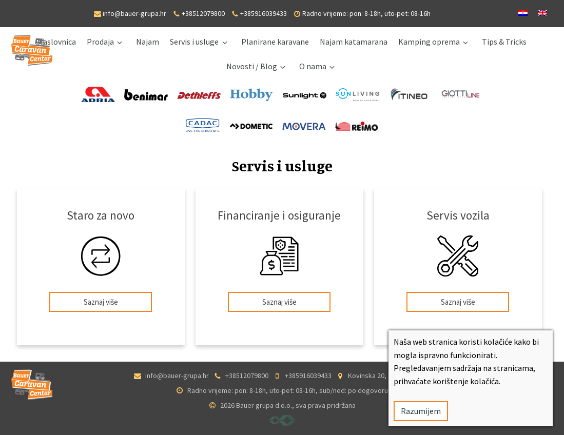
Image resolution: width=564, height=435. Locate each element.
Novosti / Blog (251, 66)
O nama (312, 66)
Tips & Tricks (504, 41)
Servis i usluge (194, 41)
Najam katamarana (353, 41)
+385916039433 (263, 13)
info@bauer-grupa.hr (134, 13)
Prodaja (100, 41)
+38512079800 (203, 13)
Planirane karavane (275, 41)
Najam (147, 41)
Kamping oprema (429, 41)
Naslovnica (56, 41)
